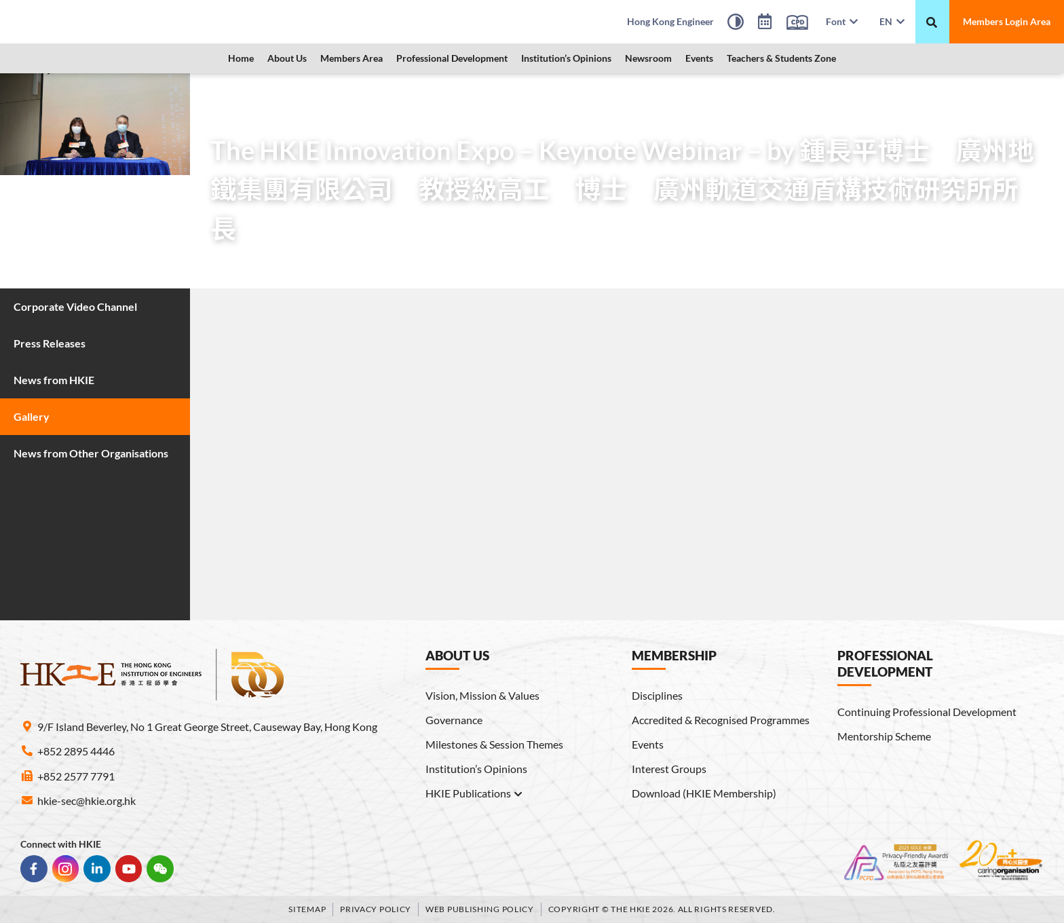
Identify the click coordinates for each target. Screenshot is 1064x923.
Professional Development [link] (452, 58)
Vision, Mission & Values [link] (482, 695)
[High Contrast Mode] (735, 23)
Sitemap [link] (307, 908)
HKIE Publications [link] (474, 793)
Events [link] (699, 58)
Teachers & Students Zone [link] (781, 58)
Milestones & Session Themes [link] (494, 744)
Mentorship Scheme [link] (884, 736)
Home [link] (241, 58)
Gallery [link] (333, 91)
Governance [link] (453, 719)
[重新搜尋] (932, 22)
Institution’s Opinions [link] (566, 58)
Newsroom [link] (648, 58)
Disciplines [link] (657, 695)
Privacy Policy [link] (375, 908)
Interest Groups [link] (669, 768)
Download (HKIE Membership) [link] (704, 793)
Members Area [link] (351, 58)
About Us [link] (287, 58)
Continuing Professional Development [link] (926, 711)
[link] (125, 22)
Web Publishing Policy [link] (479, 908)
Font (842, 21)
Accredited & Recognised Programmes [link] (721, 719)
